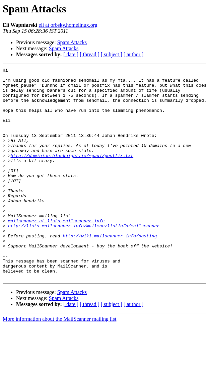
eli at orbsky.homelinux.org (68, 25)
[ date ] (70, 54)
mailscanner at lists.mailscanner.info (56, 252)
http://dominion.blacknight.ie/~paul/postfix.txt (71, 173)
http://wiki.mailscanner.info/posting (110, 270)
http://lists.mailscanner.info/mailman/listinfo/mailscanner (83, 258)
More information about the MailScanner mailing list (59, 361)
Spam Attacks (72, 42)
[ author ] (134, 54)
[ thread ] (89, 54)
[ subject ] (111, 54)
